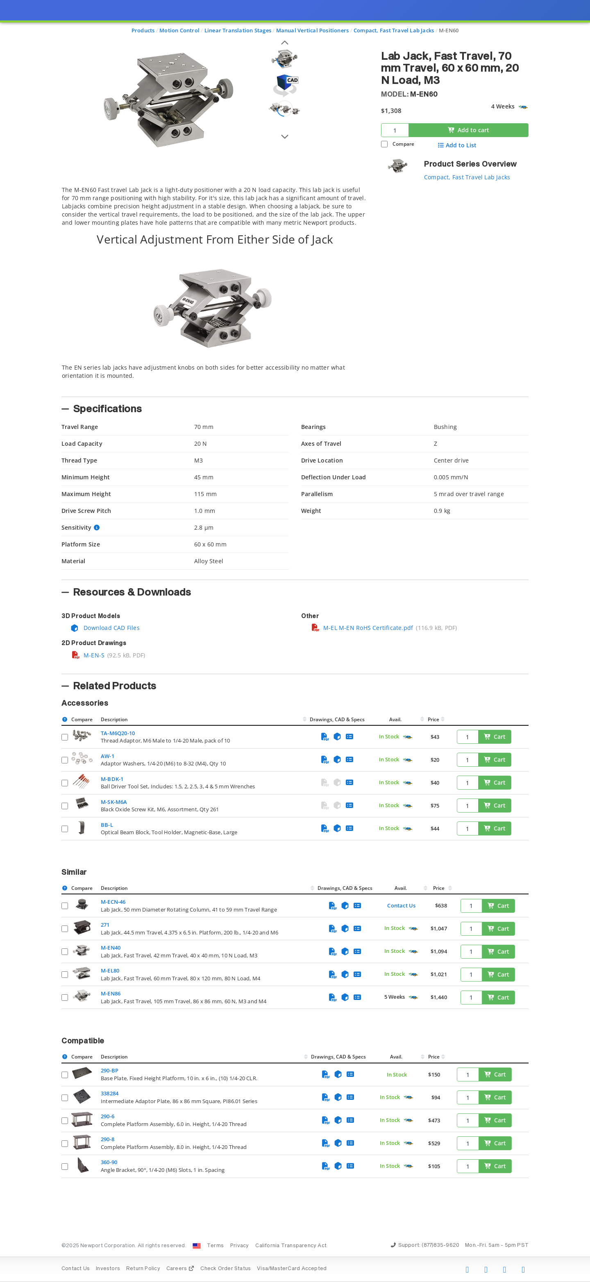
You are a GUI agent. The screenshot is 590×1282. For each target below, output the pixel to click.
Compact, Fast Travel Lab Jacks (467, 177)
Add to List (457, 145)
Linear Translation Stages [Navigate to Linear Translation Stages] (237, 30)
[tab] (215, 289)
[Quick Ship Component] (523, 107)
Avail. (396, 719)
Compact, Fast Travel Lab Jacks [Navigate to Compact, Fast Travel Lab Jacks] (394, 30)
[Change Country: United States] (197, 1246)
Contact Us (401, 905)
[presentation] (295, 641)
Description (114, 719)
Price (433, 719)
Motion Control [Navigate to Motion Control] (179, 30)
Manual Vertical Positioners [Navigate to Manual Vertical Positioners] (312, 30)
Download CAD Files (105, 628)
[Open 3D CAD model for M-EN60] (284, 85)
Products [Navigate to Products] (143, 30)
